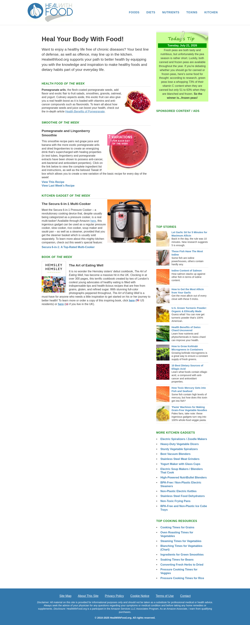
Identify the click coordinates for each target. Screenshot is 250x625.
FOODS (134, 12)
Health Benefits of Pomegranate (85, 111)
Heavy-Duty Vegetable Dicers (179, 444)
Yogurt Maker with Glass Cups (180, 464)
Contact (185, 596)
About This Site (88, 596)
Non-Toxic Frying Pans (175, 501)
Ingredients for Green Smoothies (182, 554)
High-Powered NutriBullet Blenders (183, 477)
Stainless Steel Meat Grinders (179, 458)
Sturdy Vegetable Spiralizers (179, 449)
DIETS (150, 12)
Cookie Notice (139, 596)
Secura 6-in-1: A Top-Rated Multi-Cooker (68, 247)
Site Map (65, 596)
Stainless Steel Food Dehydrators (182, 496)
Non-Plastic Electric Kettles (178, 491)
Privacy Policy (114, 596)
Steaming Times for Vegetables (180, 541)
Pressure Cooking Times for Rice (182, 578)
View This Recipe (53, 182)
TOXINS (191, 12)
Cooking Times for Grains (177, 527)
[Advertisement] (96, 339)
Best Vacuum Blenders (175, 453)
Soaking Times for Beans (177, 559)
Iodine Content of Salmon (187, 270)
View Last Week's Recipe (58, 185)
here (93, 220)
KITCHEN (211, 12)
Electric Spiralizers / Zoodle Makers (183, 439)
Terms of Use (165, 596)
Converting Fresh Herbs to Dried (181, 564)
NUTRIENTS (170, 12)
